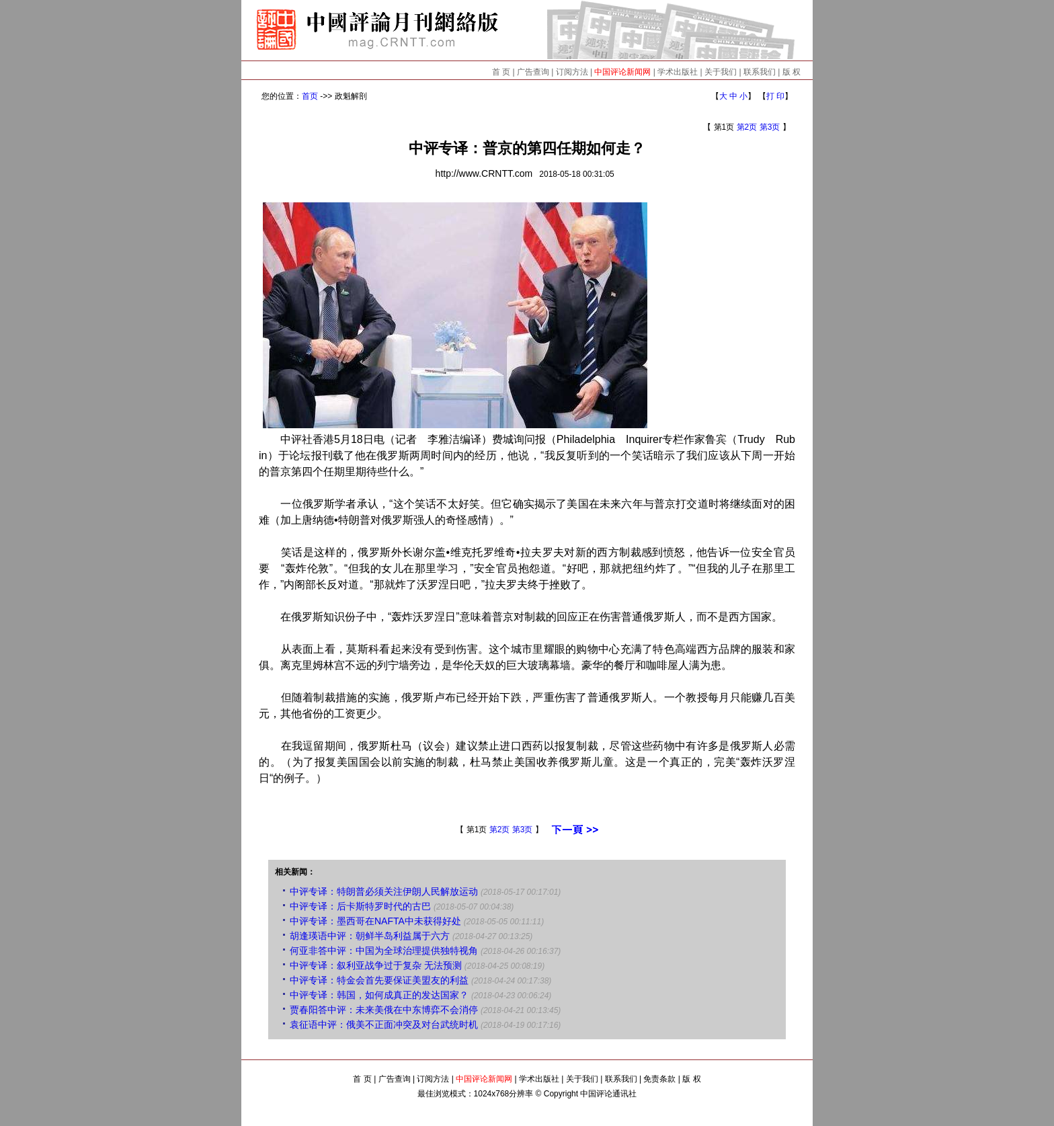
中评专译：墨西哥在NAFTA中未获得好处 (375, 921)
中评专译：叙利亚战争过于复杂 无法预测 (376, 965)
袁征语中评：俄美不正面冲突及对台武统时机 (384, 1024)
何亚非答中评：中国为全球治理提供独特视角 (384, 950)
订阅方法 (572, 72)
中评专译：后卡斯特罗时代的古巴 (360, 906)
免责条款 (659, 1079)
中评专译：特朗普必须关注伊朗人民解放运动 (384, 891)
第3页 (770, 127)
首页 (310, 96)
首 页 (501, 72)
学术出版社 (677, 72)
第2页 (747, 127)
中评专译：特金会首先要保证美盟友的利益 (379, 980)
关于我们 (720, 72)
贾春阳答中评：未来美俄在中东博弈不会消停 (384, 1009)
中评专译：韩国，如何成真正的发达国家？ (379, 995)
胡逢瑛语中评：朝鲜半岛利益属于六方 (370, 935)
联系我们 (759, 72)
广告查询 (533, 72)
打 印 (775, 96)
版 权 (791, 72)
